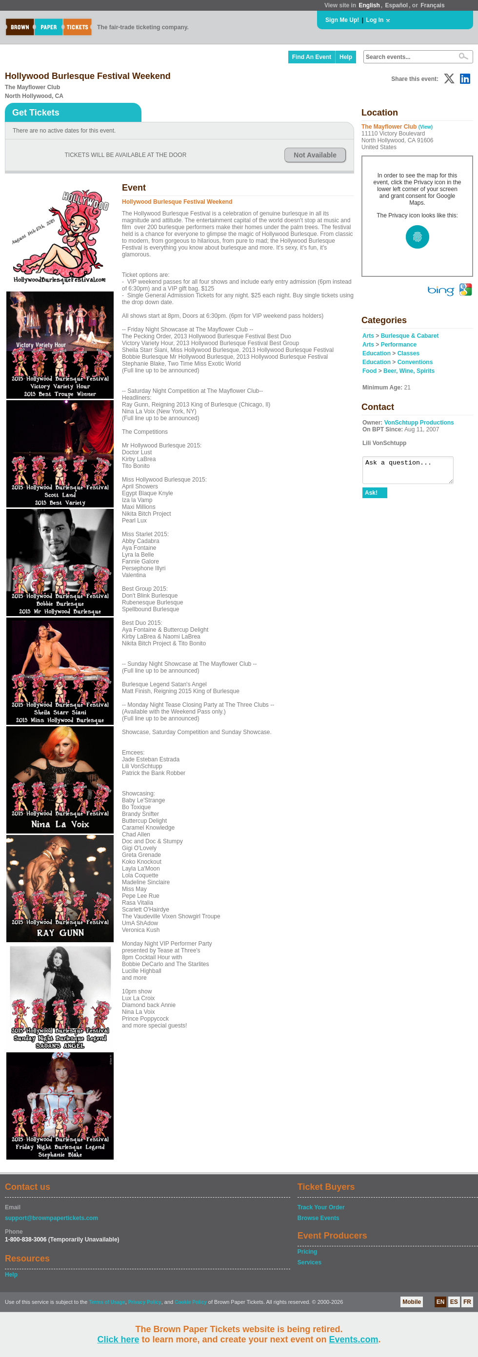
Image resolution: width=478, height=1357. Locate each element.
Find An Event (311, 57)
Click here (118, 1339)
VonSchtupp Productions (419, 422)
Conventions (415, 362)
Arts (368, 335)
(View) (425, 127)
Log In (374, 20)
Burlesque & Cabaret (410, 335)
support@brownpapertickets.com (51, 1218)
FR (467, 1302)
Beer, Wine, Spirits (409, 371)
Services (309, 1262)
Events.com (353, 1339)
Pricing (308, 1251)
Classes (408, 353)
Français (432, 5)
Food (369, 371)
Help (345, 57)
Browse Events (318, 1218)
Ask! (371, 497)
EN (441, 1302)
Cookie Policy (191, 1302)
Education (376, 353)
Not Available (315, 155)
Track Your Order (321, 1207)
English (368, 5)
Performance (399, 344)
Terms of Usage (107, 1302)
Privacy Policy (144, 1302)
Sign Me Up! (342, 20)
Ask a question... (412, 472)
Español (396, 5)
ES (454, 1302)
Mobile (411, 1302)
